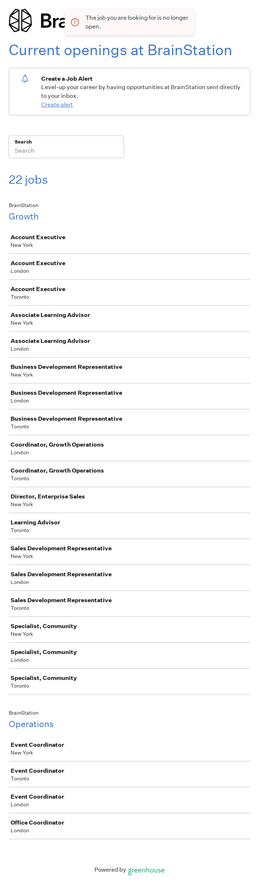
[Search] (66, 151)
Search (23, 142)
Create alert (57, 104)
